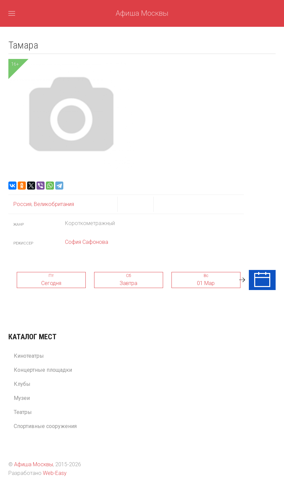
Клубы (22, 384)
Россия (22, 204)
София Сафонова (86, 242)
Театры (23, 412)
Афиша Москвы (142, 13)
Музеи (22, 398)
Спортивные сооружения (45, 426)
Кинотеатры (29, 356)
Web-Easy (55, 473)
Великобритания (53, 204)
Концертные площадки (43, 370)
